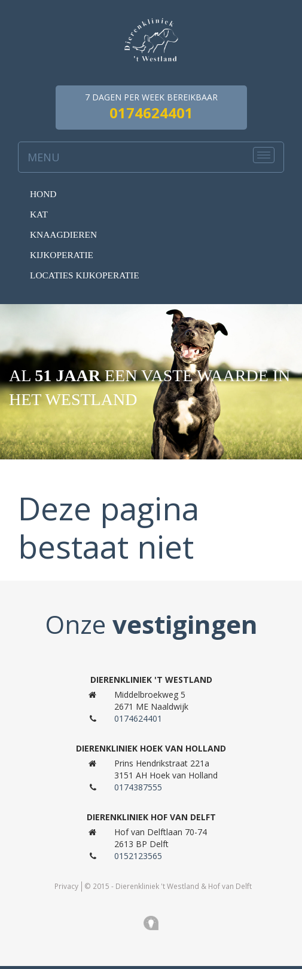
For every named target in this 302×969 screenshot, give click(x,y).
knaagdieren (63, 234)
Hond (43, 194)
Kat (39, 214)
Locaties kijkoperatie (84, 275)
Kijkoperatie (61, 255)
